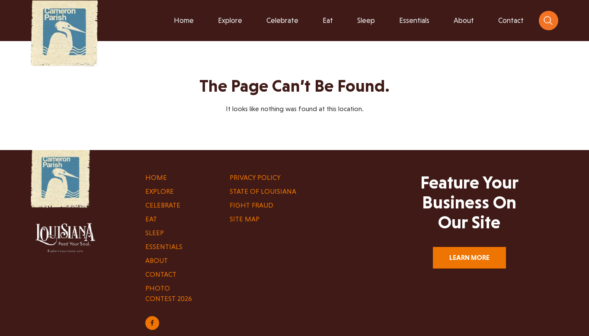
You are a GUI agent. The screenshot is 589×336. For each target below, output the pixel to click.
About (156, 260)
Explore (159, 191)
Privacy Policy (255, 177)
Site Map (244, 219)
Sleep (154, 233)
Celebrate (162, 205)
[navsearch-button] (548, 20)
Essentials (163, 247)
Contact (160, 274)
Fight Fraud (251, 205)
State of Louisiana (263, 191)
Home (156, 177)
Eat (151, 219)
